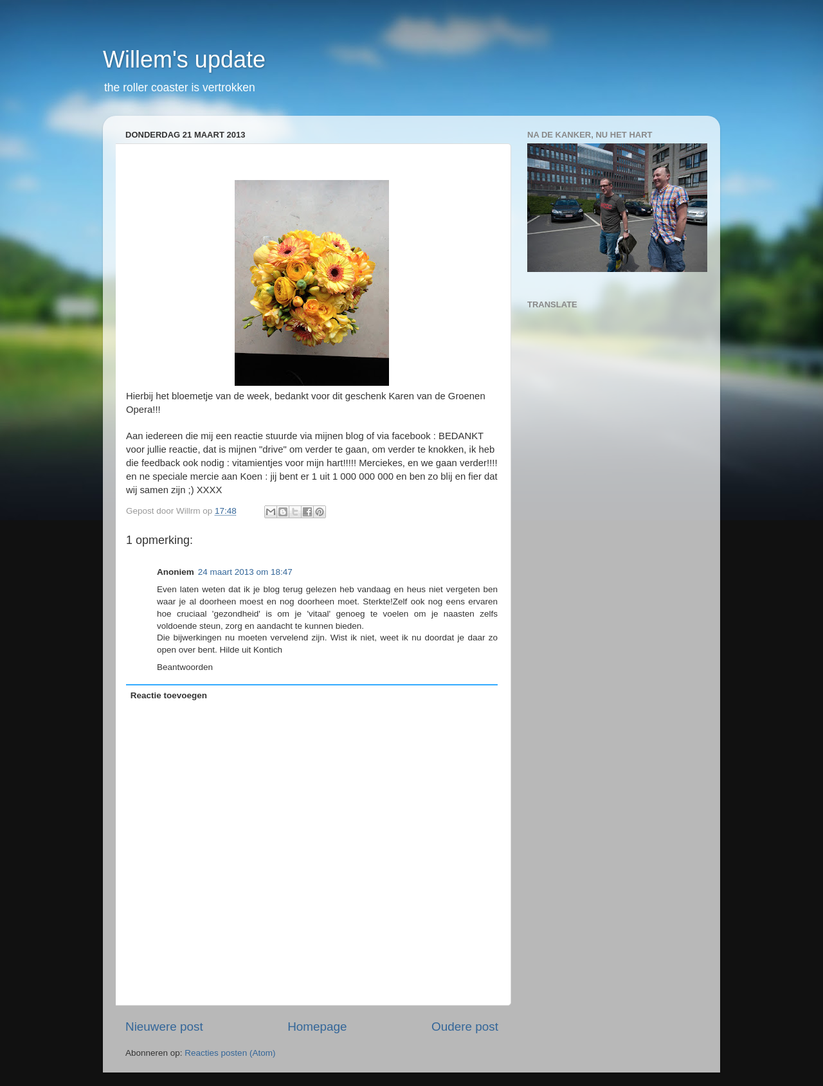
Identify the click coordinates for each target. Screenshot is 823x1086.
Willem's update (184, 59)
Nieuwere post (164, 1026)
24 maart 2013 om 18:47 (245, 572)
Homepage (317, 1026)
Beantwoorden (185, 667)
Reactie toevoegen (169, 695)
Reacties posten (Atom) (230, 1053)
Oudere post (464, 1026)
